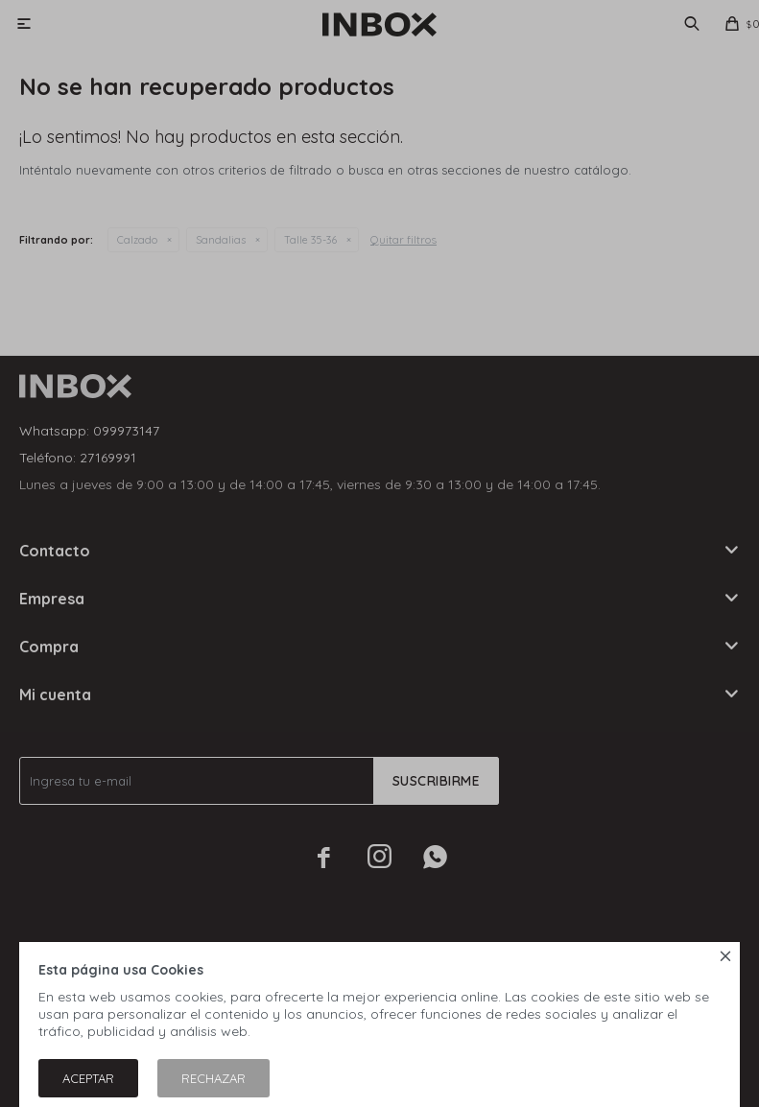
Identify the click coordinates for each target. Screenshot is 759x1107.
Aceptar (88, 1078)
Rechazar (213, 1078)
